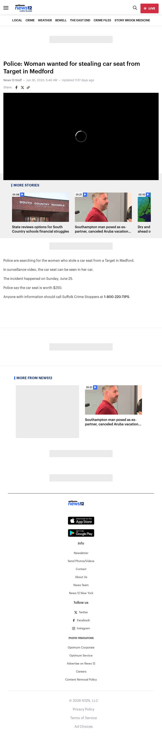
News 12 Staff (12, 80)
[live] (149, 8)
